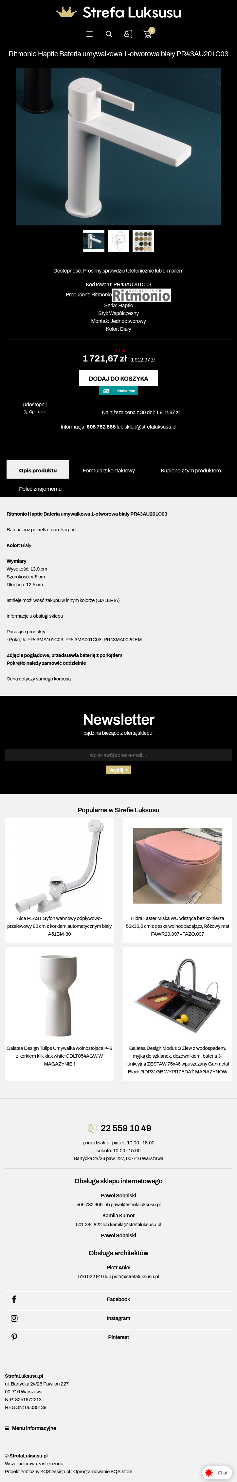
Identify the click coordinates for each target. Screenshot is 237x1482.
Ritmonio (101, 294)
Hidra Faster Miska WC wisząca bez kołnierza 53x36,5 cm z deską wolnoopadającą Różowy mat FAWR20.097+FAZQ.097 (177, 926)
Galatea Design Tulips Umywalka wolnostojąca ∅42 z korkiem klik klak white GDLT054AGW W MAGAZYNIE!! (59, 1056)
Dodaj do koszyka (118, 379)
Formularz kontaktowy (108, 471)
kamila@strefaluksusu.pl (135, 1224)
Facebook (69, 1299)
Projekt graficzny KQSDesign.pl (37, 1471)
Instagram (69, 1318)
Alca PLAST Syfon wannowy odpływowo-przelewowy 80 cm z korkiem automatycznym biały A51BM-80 (59, 926)
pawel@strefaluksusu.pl (135, 1204)
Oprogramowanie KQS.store (102, 1471)
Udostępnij (35, 404)
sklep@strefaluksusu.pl (150, 427)
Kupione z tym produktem (191, 471)
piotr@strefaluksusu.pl (135, 1276)
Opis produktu (38, 471)
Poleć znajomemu (40, 489)
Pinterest (69, 1337)
